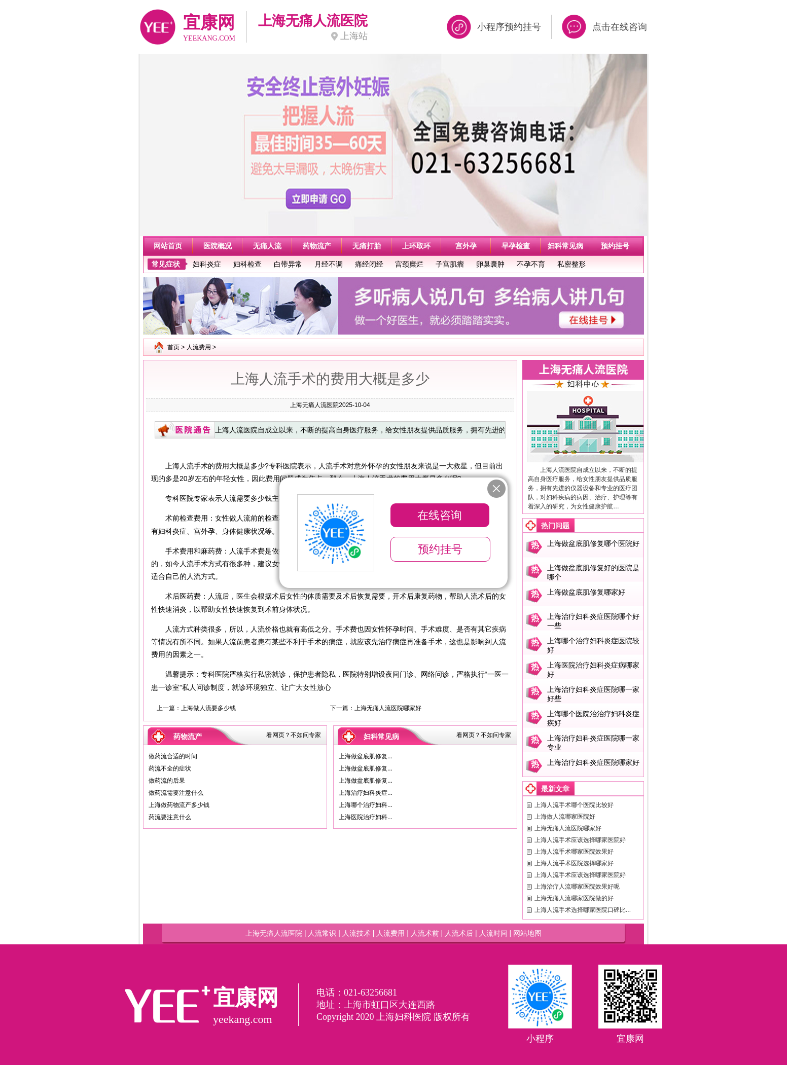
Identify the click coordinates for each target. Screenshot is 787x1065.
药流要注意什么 (170, 817)
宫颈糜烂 (409, 264)
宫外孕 (466, 246)
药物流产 (317, 246)
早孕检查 (516, 246)
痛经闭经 (369, 264)
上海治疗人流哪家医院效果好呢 (577, 886)
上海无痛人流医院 (314, 405)
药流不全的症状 (170, 768)
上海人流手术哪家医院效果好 (574, 851)
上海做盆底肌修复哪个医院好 (593, 543)
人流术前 (425, 933)
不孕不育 (531, 264)
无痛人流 (267, 246)
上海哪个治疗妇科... (365, 805)
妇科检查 (247, 264)
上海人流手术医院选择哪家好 (574, 863)
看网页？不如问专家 (293, 735)
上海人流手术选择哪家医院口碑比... (582, 909)
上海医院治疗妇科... (365, 817)
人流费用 (199, 347)
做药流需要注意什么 (176, 792)
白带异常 (288, 264)
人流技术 (356, 933)
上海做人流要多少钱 (208, 708)
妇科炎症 (207, 264)
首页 (173, 347)
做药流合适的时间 (173, 756)
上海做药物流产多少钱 (179, 805)
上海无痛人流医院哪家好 (387, 708)
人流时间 (493, 933)
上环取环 (416, 246)
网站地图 (527, 933)
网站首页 (168, 246)
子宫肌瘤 (450, 264)
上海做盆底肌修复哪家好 (586, 592)
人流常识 (322, 933)
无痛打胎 (366, 246)
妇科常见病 (565, 246)
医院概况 (217, 246)
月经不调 (328, 264)
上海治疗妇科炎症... (365, 792)
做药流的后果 (167, 780)
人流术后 (459, 933)
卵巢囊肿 (490, 264)
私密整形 (571, 264)
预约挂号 (615, 246)
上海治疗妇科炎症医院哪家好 (593, 762)
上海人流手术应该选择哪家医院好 (580, 839)
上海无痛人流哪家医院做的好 (574, 898)
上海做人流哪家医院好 (564, 816)
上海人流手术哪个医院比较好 (574, 805)
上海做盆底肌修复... (365, 756)
